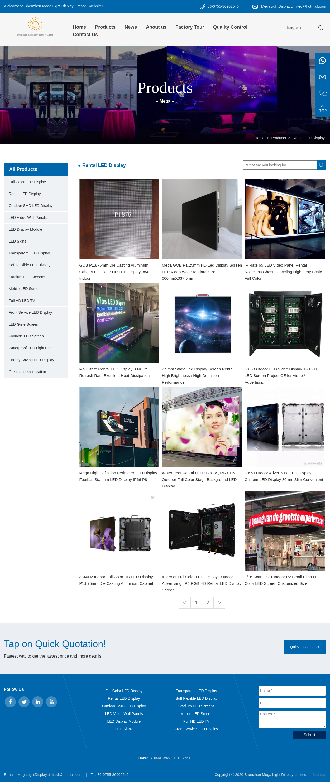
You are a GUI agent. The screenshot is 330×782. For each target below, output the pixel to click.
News (131, 27)
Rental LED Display (309, 138)
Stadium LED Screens (27, 277)
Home (79, 27)
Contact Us (85, 34)
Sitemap (319, 775)
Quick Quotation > (305, 647)
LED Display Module (25, 229)
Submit (309, 735)
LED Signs (17, 241)
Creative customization (27, 372)
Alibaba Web (160, 758)
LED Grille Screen (23, 324)
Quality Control (230, 27)
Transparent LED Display (29, 253)
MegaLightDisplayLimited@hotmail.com (293, 6)
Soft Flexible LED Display (29, 265)
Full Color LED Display (27, 182)
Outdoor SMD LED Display (31, 206)
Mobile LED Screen (25, 289)
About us (156, 27)
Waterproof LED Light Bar (30, 348)
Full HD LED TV (22, 300)
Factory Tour (189, 27)
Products (105, 27)
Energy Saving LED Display (31, 360)
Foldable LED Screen (26, 336)
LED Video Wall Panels (28, 217)
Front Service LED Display (30, 312)
